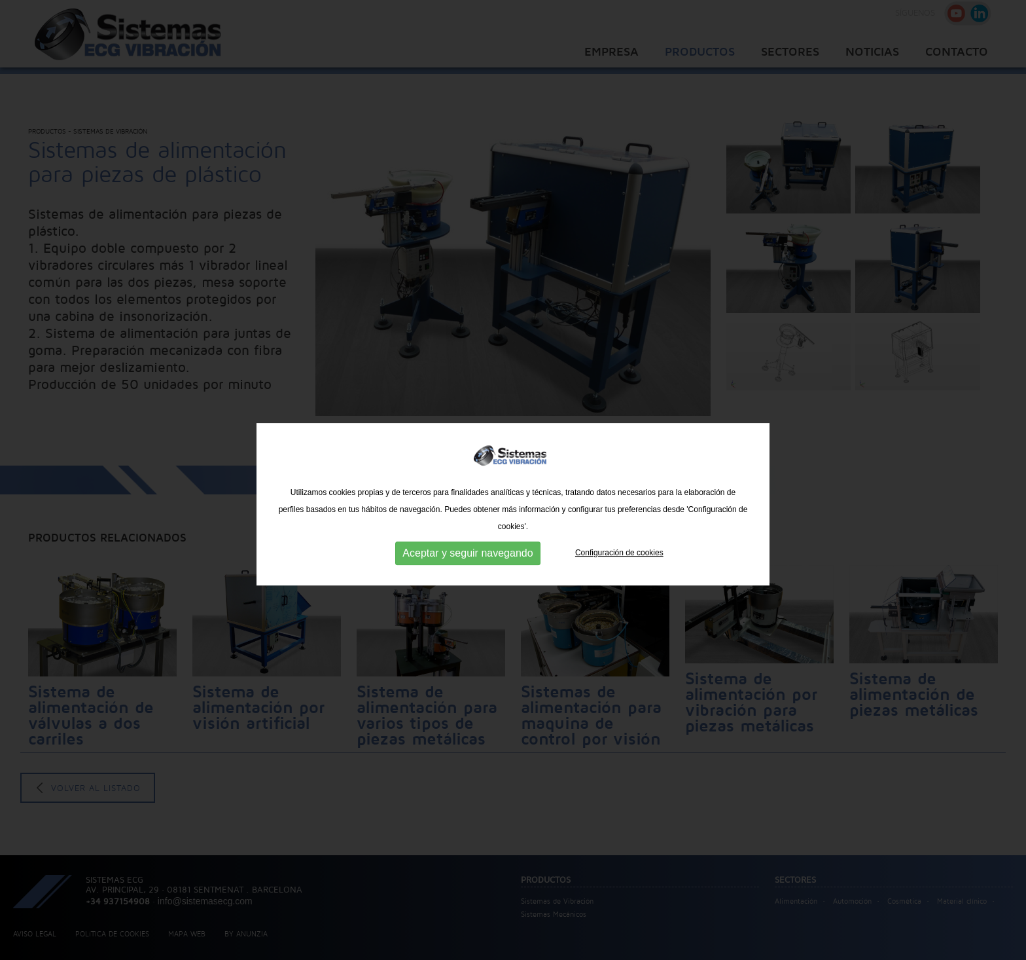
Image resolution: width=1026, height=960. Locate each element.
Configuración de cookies (619, 588)
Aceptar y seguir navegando (467, 589)
